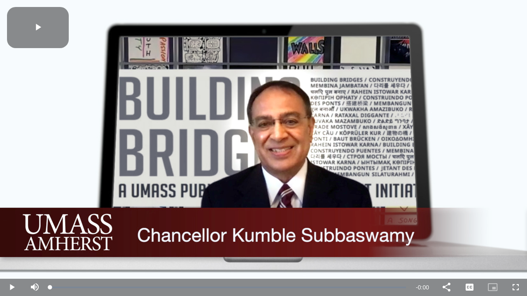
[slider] (228, 287)
